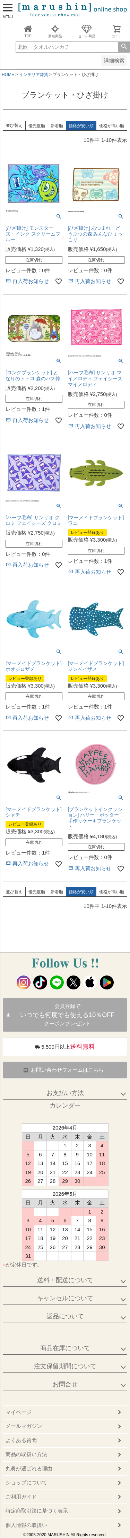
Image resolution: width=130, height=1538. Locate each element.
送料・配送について (65, 1280)
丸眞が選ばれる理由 (29, 1468)
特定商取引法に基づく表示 (37, 1511)
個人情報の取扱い (26, 1525)
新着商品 (55, 31)
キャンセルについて (65, 1298)
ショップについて (26, 1482)
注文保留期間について (65, 1366)
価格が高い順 (111, 125)
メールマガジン (24, 1426)
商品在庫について (65, 1348)
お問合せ (65, 1384)
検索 (124, 47)
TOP (28, 31)
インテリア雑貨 (33, 74)
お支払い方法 (65, 1092)
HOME (8, 74)
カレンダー (65, 1105)
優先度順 (36, 125)
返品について (65, 1316)
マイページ (19, 1412)
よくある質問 (21, 1440)
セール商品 (86, 31)
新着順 (57, 125)
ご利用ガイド (21, 1497)
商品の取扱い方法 (26, 1454)
